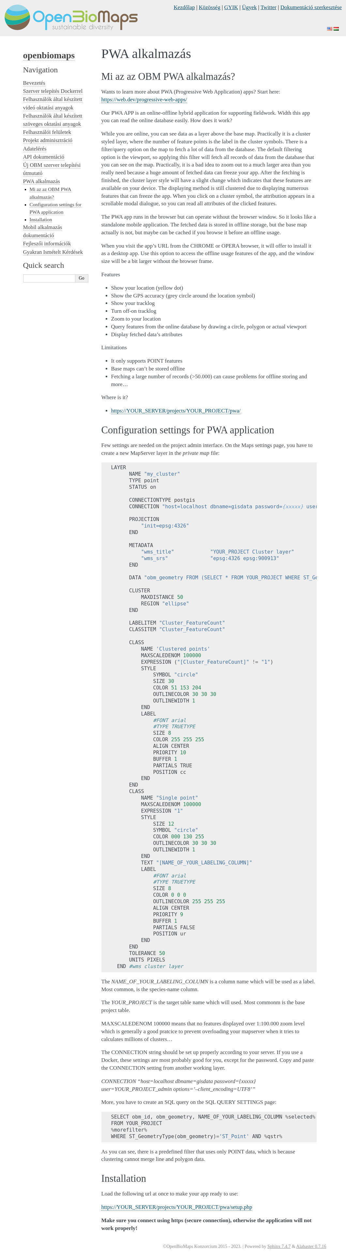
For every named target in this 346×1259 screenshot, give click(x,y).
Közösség (209, 7)
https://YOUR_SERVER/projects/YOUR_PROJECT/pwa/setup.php (176, 1207)
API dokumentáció (43, 157)
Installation (41, 219)
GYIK (231, 7)
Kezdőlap (184, 7)
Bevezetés (34, 83)
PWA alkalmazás (41, 181)
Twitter (269, 7)
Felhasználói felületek (47, 132)
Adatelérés (35, 149)
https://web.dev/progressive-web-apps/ (144, 99)
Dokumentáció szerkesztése (311, 7)
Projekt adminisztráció (47, 140)
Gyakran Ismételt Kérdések (53, 252)
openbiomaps (49, 55)
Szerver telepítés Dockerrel (53, 91)
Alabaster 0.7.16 (311, 1246)
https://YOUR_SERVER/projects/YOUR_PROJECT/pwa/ (176, 411)
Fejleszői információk (47, 243)
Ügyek (249, 7)
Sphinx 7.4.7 (279, 1246)
